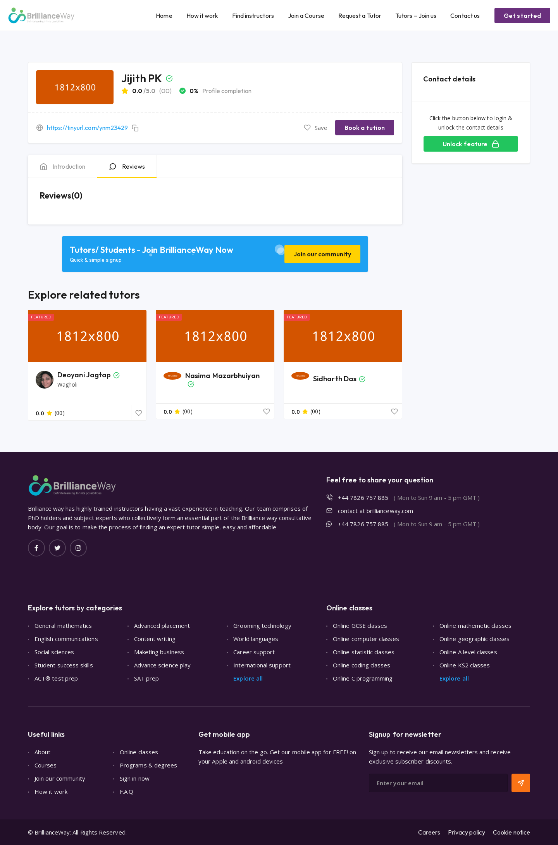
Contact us (465, 15)
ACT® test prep (56, 678)
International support (262, 665)
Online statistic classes (363, 652)
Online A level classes (468, 652)
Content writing (155, 639)
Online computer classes (366, 639)
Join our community (322, 254)
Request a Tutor (359, 15)
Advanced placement (162, 625)
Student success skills (63, 665)
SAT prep (146, 678)
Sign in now (135, 778)
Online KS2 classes (464, 665)
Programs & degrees (148, 765)
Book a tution (364, 127)
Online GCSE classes (360, 625)
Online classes (139, 752)
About (42, 752)
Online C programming (363, 678)
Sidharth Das (334, 378)
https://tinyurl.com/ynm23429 (87, 127)
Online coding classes (362, 665)
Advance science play (162, 665)
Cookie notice (511, 832)
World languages (255, 639)
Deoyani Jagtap (84, 374)
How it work (202, 15)
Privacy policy (466, 832)
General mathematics (63, 625)
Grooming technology (262, 625)
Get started (522, 15)
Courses (45, 765)
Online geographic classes (474, 639)
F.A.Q (126, 791)
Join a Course (306, 15)
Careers (429, 832)
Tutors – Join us (415, 15)
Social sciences (54, 652)
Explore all (248, 678)
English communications (66, 639)
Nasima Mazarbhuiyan (222, 375)
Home (164, 15)
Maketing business (159, 652)
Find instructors (253, 15)
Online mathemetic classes (475, 625)
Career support (254, 652)
